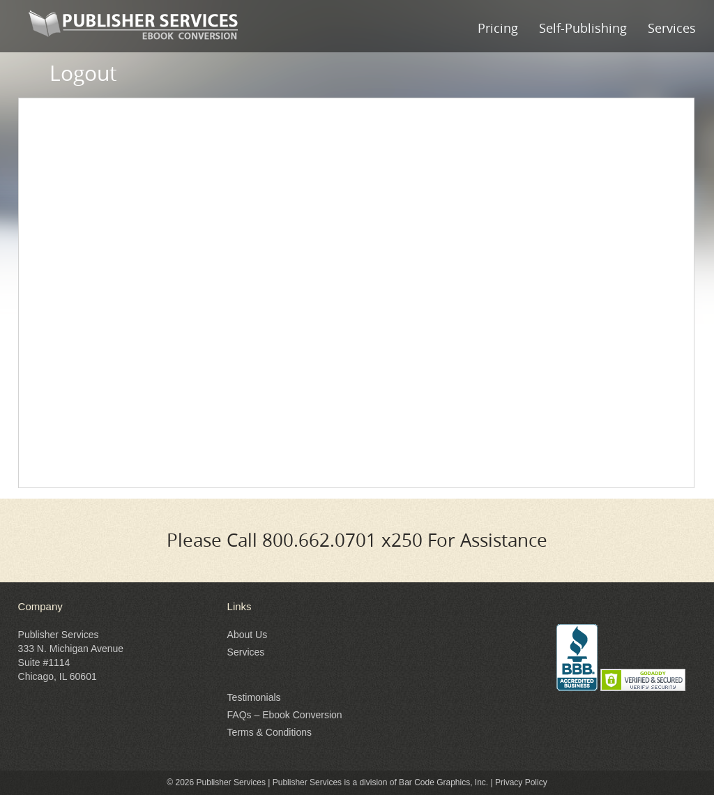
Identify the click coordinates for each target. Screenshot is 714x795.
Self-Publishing (583, 28)
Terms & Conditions (269, 732)
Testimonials (254, 697)
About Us (247, 634)
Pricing (498, 28)
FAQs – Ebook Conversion (284, 714)
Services (672, 28)
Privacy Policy (521, 782)
